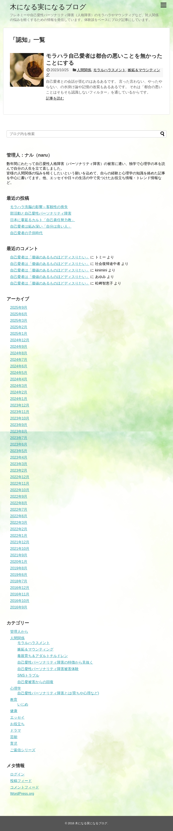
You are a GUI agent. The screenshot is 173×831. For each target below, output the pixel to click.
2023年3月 (18, 464)
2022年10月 (19, 490)
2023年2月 (18, 470)
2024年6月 (18, 366)
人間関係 (84, 70)
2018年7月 (18, 581)
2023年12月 (19, 405)
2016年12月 (19, 588)
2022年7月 (18, 509)
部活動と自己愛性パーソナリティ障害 (40, 213)
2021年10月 (19, 549)
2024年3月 (18, 386)
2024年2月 (18, 392)
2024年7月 (18, 360)
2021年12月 (19, 542)
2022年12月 (19, 477)
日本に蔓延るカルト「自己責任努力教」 (42, 220)
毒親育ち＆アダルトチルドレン (42, 656)
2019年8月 (18, 568)
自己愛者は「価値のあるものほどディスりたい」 (49, 257)
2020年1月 (18, 562)
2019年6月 (18, 575)
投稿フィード (21, 781)
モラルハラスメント (109, 70)
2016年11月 (19, 594)
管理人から (19, 631)
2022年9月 (18, 496)
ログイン (17, 774)
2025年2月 (18, 327)
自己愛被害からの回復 (35, 682)
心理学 (15, 688)
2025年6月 (18, 314)
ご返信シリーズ (22, 750)
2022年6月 (18, 516)
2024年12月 (19, 340)
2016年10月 (19, 601)
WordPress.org (22, 793)
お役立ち (17, 724)
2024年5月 (18, 373)
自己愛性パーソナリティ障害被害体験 (48, 669)
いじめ (22, 704)
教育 (13, 700)
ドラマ (15, 730)
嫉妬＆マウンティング (35, 649)
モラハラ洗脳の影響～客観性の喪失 (39, 207)
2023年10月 (19, 418)
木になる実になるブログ (48, 7)
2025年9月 (18, 307)
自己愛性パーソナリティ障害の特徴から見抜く (55, 662)
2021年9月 (18, 555)
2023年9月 (18, 425)
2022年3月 (18, 522)
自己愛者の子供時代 (26, 233)
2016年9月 (18, 607)
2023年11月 (19, 412)
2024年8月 (18, 353)
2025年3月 (18, 320)
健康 (13, 711)
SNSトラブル (28, 675)
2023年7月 (18, 438)
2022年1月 (18, 536)
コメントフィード (24, 787)
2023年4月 (18, 457)
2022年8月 (18, 503)
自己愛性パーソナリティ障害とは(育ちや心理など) (58, 693)
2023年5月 (18, 451)
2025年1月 (18, 334)
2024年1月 (18, 399)
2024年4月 (18, 379)
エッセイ (17, 717)
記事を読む (55, 98)
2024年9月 (18, 347)
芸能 (13, 737)
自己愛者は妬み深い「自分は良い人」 (40, 226)
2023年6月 (18, 444)
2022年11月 (19, 483)
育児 (13, 743)
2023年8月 (18, 431)
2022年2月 (18, 529)
